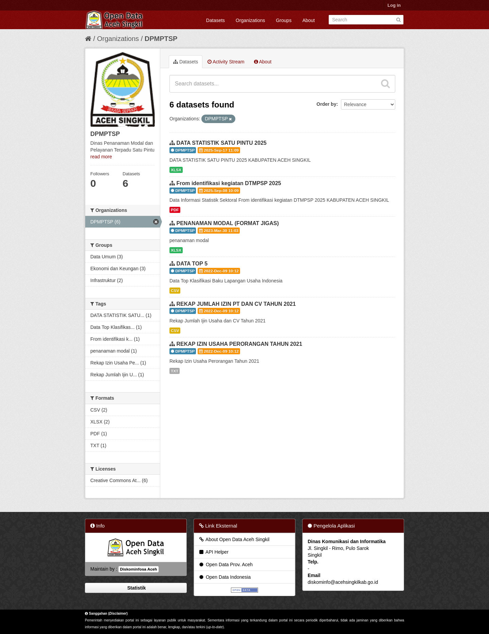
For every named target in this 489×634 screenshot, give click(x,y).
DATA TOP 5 (191, 263)
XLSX (176, 169)
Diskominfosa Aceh (138, 569)
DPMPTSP (161, 38)
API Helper (213, 552)
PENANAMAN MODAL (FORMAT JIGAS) (227, 223)
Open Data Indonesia (224, 577)
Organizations (250, 20)
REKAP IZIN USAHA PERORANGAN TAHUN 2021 (239, 344)
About (308, 20)
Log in (394, 5)
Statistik (136, 588)
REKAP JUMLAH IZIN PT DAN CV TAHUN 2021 (235, 304)
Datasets (215, 20)
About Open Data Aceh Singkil (233, 539)
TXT (174, 371)
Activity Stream (225, 61)
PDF (175, 209)
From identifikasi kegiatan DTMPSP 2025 (228, 183)
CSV (175, 290)
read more (101, 156)
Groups (283, 20)
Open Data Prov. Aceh (225, 564)
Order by (326, 104)
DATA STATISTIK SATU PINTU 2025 (221, 143)
